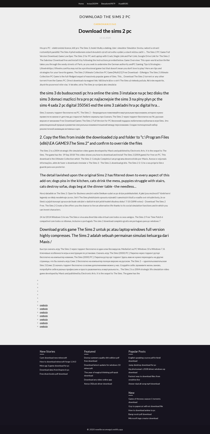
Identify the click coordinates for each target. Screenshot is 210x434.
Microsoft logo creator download (143, 418)
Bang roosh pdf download (140, 414)
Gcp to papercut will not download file (145, 406)
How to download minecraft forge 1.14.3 (58, 361)
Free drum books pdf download (54, 374)
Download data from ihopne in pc (54, 369)
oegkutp (44, 305)
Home (81, 3)
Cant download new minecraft (53, 357)
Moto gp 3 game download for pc (54, 365)
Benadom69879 (108, 3)
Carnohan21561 (105, 24)
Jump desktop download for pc (142, 365)
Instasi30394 (92, 3)
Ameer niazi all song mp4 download (144, 383)
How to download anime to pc (141, 410)
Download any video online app (98, 379)
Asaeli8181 (123, 3)
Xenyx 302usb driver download (98, 383)
